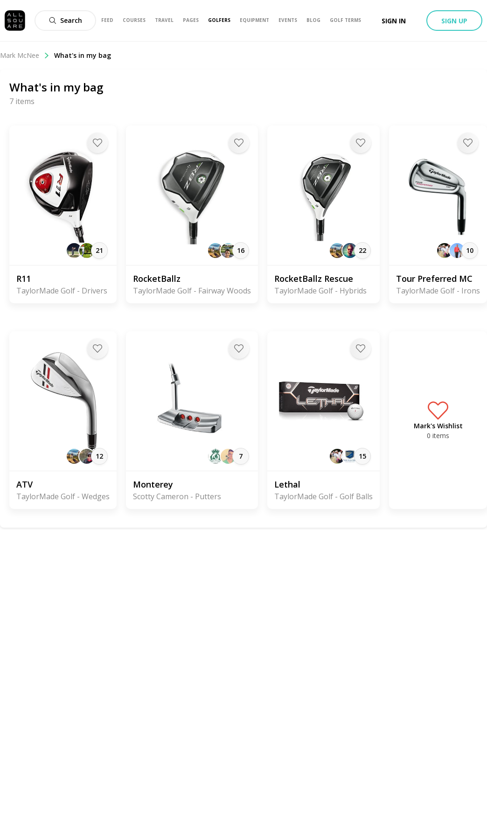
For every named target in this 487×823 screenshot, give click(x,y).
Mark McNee (24, 55)
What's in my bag (82, 55)
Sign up (454, 20)
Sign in (394, 20)
